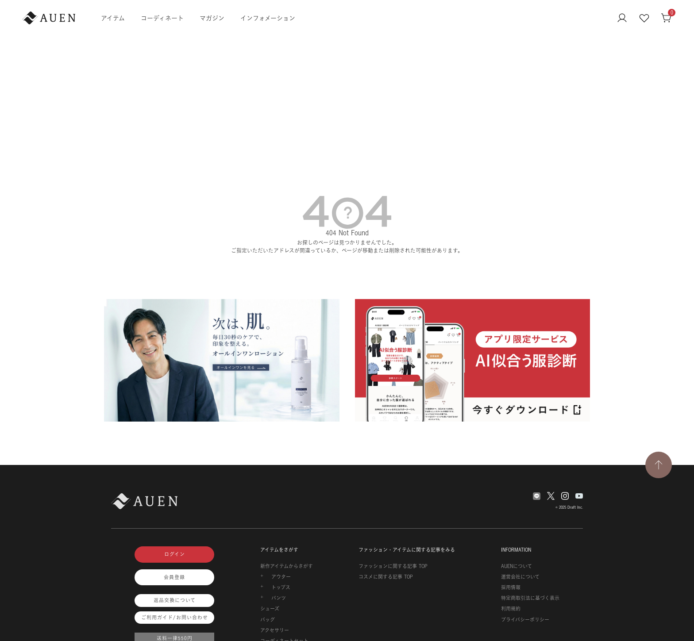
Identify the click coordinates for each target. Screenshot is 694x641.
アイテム (113, 18)
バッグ (267, 620)
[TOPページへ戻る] (658, 465)
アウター (281, 577)
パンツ (278, 598)
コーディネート (162, 18)
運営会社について (520, 577)
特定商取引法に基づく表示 (530, 598)
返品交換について (175, 600)
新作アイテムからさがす (286, 566)
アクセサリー (274, 630)
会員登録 (174, 577)
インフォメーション (267, 18)
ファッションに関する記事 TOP (393, 566)
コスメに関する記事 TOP (386, 577)
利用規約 (510, 609)
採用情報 (510, 587)
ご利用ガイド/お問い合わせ (174, 617)
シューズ (269, 609)
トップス (280, 587)
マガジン (212, 18)
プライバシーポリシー (525, 620)
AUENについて (516, 566)
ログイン (174, 554)
